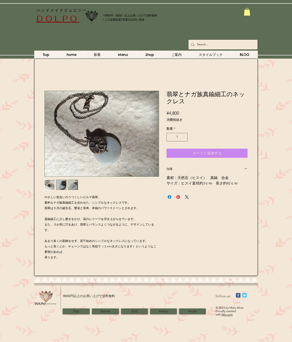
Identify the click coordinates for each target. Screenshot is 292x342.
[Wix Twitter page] (244, 295)
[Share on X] (187, 197)
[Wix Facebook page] (238, 295)
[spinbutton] (177, 137)
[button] (247, 12)
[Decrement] (170, 137)
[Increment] (184, 137)
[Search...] (222, 44)
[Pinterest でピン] (178, 197)
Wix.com (227, 314)
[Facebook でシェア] (169, 197)
